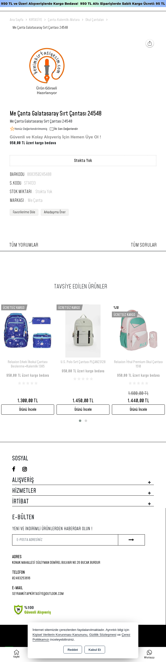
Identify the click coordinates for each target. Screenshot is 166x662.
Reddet (72, 650)
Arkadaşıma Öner (55, 212)
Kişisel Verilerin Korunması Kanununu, (60, 634)
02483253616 (21, 578)
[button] (80, 420)
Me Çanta (35, 201)
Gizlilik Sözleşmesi (102, 634)
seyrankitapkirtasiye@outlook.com (38, 593)
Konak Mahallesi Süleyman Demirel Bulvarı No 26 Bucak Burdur (56, 562)
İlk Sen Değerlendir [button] (63, 129)
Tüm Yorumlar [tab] (23, 245)
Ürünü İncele (27, 409)
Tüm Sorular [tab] (144, 245)
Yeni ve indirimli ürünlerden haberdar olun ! (52, 529)
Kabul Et (95, 650)
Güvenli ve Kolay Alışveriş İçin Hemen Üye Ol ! (55, 137)
